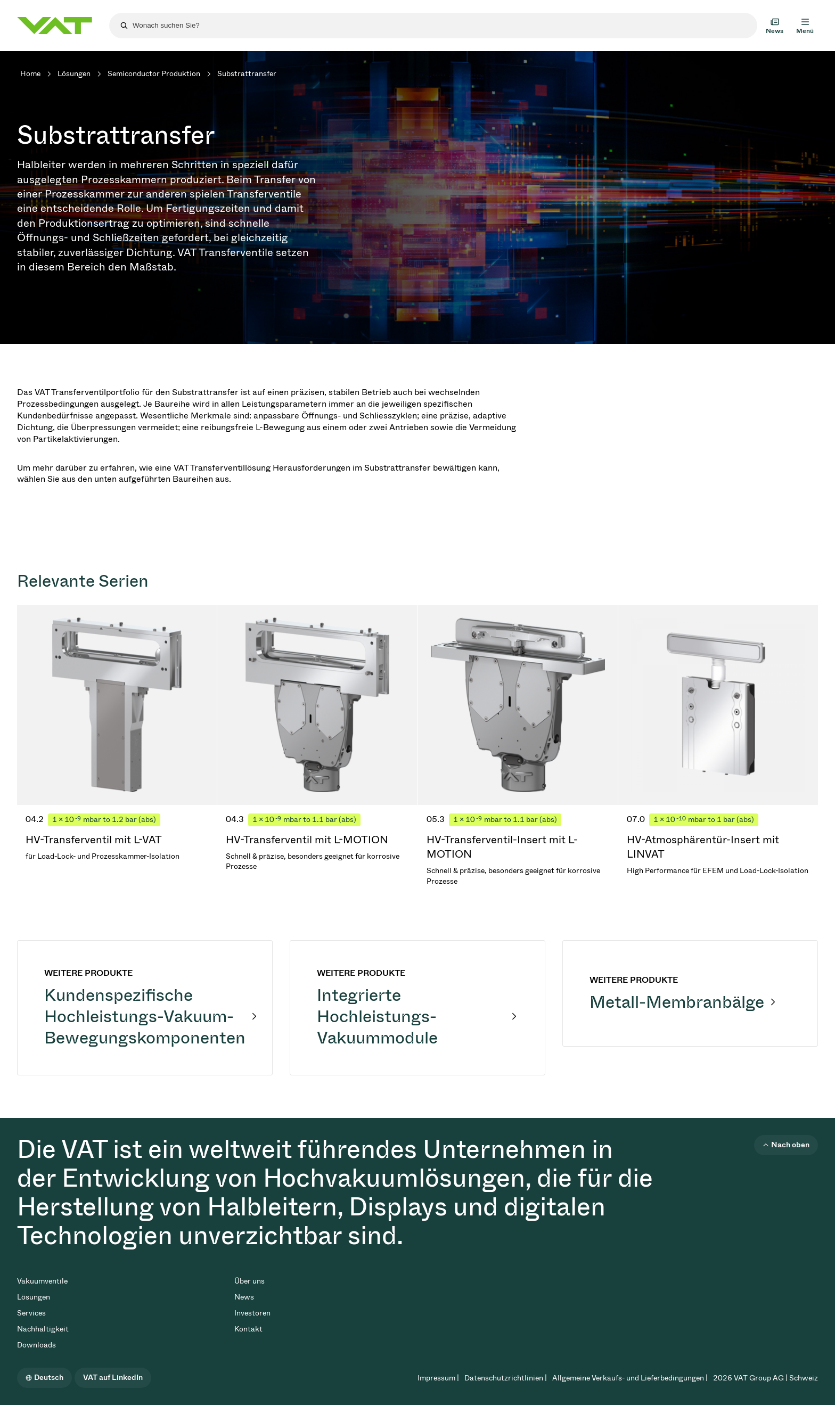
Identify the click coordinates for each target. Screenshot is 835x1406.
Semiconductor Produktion (154, 73)
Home (30, 73)
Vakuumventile (42, 1281)
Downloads (36, 1345)
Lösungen (74, 73)
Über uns (249, 1281)
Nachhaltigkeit (43, 1329)
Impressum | (438, 1378)
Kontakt (248, 1329)
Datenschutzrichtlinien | (505, 1378)
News (244, 1297)
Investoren (252, 1313)
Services (31, 1313)
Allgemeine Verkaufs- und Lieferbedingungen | (630, 1378)
